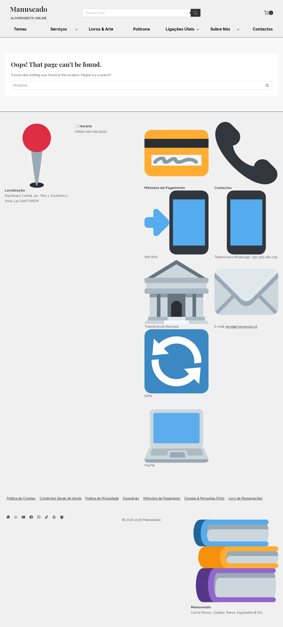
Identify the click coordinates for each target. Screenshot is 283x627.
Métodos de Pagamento (161, 498)
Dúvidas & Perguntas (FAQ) (204, 498)
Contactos (263, 29)
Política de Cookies (21, 498)
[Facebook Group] (62, 517)
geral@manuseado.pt (241, 326)
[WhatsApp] (15, 517)
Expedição (131, 498)
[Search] (195, 13)
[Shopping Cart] (268, 12)
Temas (20, 29)
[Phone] (8, 517)
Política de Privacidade (102, 498)
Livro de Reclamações (245, 498)
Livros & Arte (101, 29)
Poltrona (141, 29)
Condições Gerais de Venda (60, 498)
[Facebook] (31, 517)
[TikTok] (46, 517)
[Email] (23, 517)
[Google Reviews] (54, 517)
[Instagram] (38, 517)
